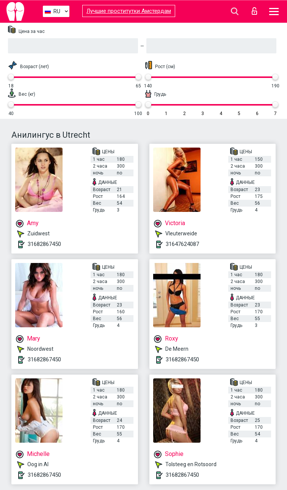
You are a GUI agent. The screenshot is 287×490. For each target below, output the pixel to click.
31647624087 (182, 244)
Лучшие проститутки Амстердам (128, 11)
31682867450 (44, 244)
